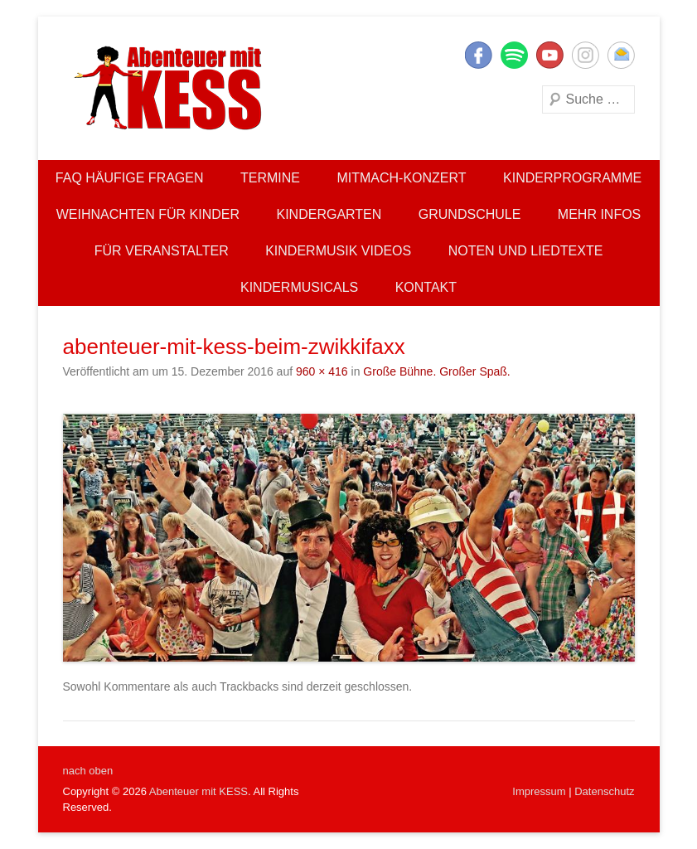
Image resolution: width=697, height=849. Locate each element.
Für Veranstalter (161, 251)
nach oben (88, 770)
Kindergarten (329, 214)
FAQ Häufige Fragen (130, 178)
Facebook (478, 55)
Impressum (538, 791)
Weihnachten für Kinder (148, 214)
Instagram (585, 55)
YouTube (550, 55)
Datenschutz (604, 791)
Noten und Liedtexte (525, 251)
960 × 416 (322, 371)
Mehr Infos (599, 214)
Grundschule (470, 214)
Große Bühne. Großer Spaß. (436, 371)
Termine (270, 178)
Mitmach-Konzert (401, 178)
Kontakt (426, 287)
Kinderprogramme (572, 178)
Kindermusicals (299, 287)
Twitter (514, 55)
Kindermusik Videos (338, 251)
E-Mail (621, 55)
